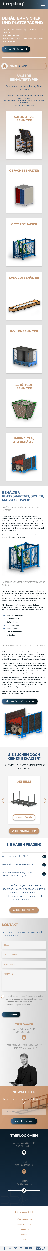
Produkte (13, 66)
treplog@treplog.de (24, 1165)
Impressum (24, 1229)
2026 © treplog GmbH (24, 1212)
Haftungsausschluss (24, 1219)
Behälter (23, 66)
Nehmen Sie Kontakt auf (16, 49)
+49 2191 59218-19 (28, 1048)
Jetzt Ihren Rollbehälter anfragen (19, 701)
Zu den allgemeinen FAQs (24, 910)
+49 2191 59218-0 (24, 1184)
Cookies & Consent (24, 1224)
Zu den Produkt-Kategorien (24, 831)
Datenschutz (24, 1234)
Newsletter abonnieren (24, 1121)
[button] (3, 800)
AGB (24, 1240)
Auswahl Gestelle (24, 817)
